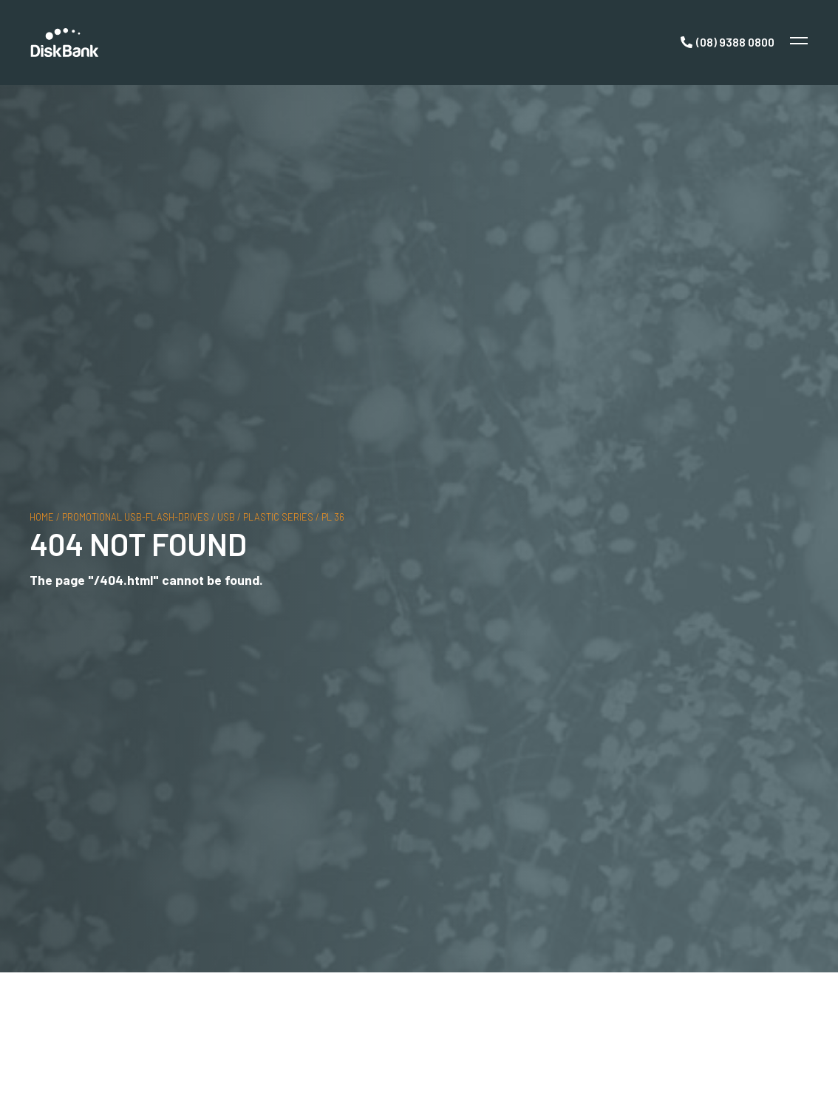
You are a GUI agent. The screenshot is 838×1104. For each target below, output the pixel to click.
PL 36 (332, 517)
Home (42, 517)
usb (226, 517)
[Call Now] (728, 42)
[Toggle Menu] (797, 42)
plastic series (278, 517)
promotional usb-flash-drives (135, 517)
